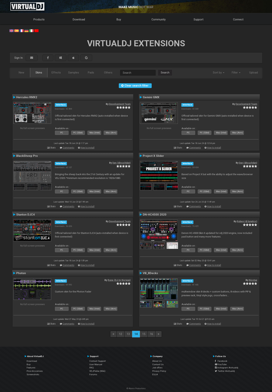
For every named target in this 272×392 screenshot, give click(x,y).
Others (108, 72)
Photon (21, 273)
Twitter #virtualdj (225, 371)
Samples (73, 72)
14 (136, 334)
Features (31, 367)
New (21, 72)
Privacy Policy (159, 371)
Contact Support (97, 361)
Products (39, 19)
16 (151, 334)
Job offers (157, 367)
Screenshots (33, 374)
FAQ (91, 367)
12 (120, 334)
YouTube (220, 364)
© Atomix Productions (136, 388)
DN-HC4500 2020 (154, 214)
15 (143, 334)
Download (79, 19)
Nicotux (253, 280)
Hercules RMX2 (26, 97)
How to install (87, 147)
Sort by (218, 72)
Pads (91, 72)
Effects (56, 72)
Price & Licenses (35, 371)
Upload (253, 72)
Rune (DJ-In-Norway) (119, 280)
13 (128, 334)
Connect (238, 19)
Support (198, 19)
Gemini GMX (151, 97)
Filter (236, 72)
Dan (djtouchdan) (121, 163)
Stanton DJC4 (25, 214)
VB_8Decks (150, 273)
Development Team (120, 104)
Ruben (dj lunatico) (247, 221)
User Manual (95, 364)
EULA (155, 374)
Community (158, 19)
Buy (119, 19)
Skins (39, 72)
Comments (68, 147)
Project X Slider (153, 156)
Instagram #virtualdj (226, 367)
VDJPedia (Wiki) (97, 371)
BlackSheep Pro (27, 156)
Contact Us (158, 364)
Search (165, 72)
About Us (157, 361)
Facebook (221, 361)
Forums (93, 374)
